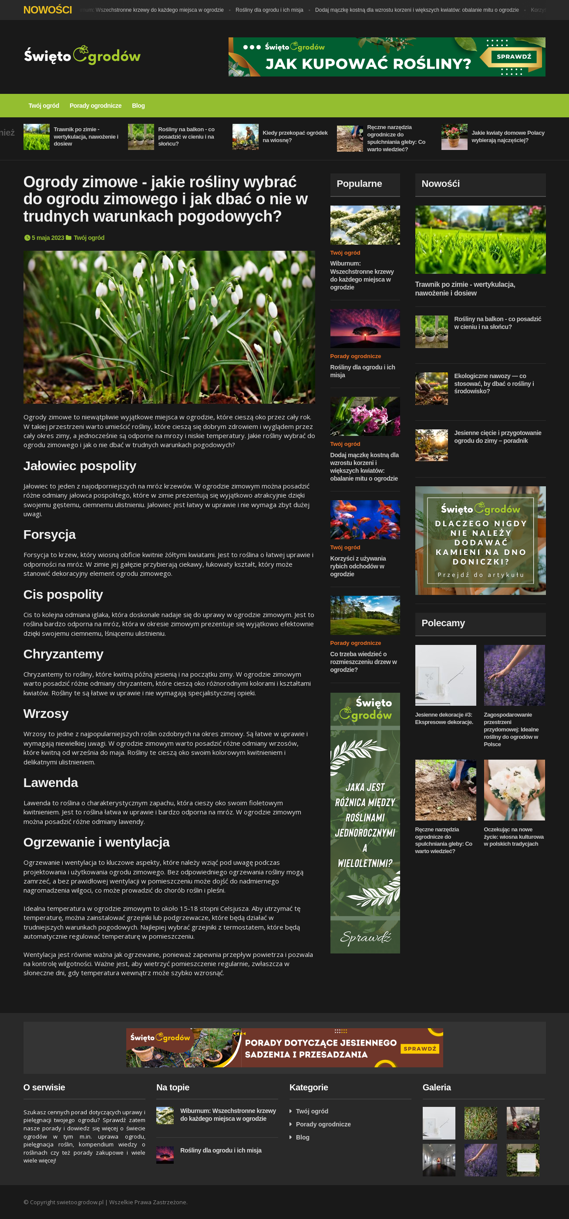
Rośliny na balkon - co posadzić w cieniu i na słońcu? (186, 136)
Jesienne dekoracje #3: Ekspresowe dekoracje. (444, 718)
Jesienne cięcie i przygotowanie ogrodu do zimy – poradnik (498, 436)
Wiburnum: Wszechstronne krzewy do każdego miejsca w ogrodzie (148, 10)
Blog (138, 105)
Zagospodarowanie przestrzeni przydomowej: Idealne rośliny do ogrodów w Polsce (511, 729)
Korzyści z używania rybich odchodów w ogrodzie (358, 566)
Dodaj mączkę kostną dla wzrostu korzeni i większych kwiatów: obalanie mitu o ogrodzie (419, 10)
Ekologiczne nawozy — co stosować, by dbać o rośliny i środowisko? (494, 383)
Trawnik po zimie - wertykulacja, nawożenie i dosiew (86, 136)
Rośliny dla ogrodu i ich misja (271, 10)
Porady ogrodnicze (95, 105)
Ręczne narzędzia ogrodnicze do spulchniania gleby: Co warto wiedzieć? (396, 138)
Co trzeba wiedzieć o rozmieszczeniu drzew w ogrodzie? (363, 662)
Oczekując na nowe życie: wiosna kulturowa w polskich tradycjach (514, 836)
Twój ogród (44, 105)
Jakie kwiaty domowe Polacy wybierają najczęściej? (508, 136)
